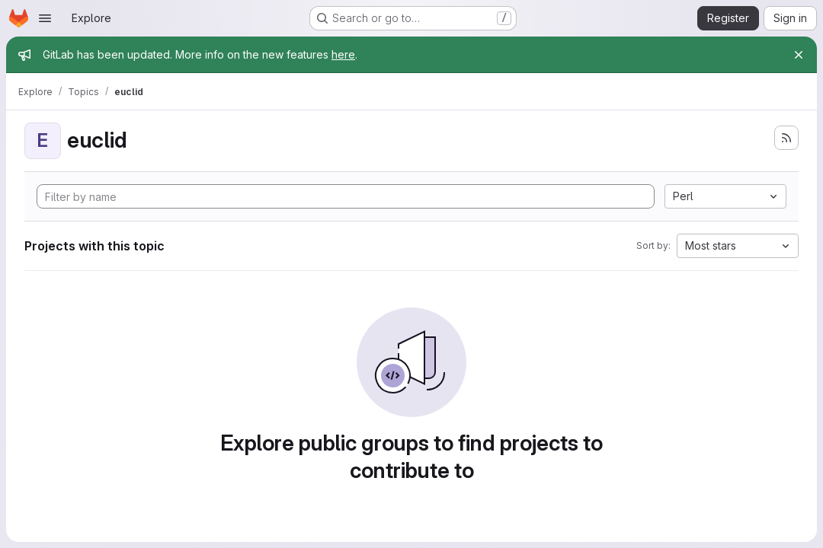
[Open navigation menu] (45, 18)
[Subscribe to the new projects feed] (786, 138)
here (343, 54)
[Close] (798, 55)
